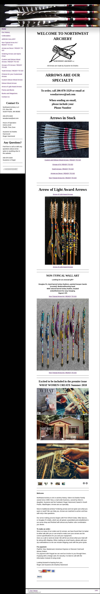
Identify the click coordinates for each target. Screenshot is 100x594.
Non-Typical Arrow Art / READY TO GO (63, 178)
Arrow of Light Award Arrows (63, 194)
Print (30, 590)
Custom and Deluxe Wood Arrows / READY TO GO (63, 160)
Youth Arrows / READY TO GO (63, 169)
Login (96, 590)
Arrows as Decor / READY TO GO (63, 173)
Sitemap (35, 590)
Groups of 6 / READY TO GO (62, 164)
